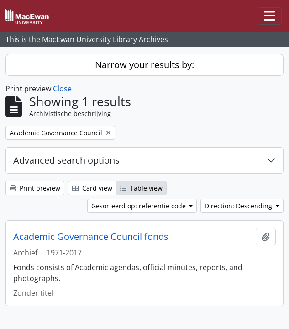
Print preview (35, 188)
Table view (141, 188)
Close (62, 89)
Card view (92, 188)
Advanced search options (66, 160)
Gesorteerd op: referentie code (139, 206)
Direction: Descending (239, 206)
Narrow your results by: (144, 64)
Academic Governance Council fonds (90, 236)
